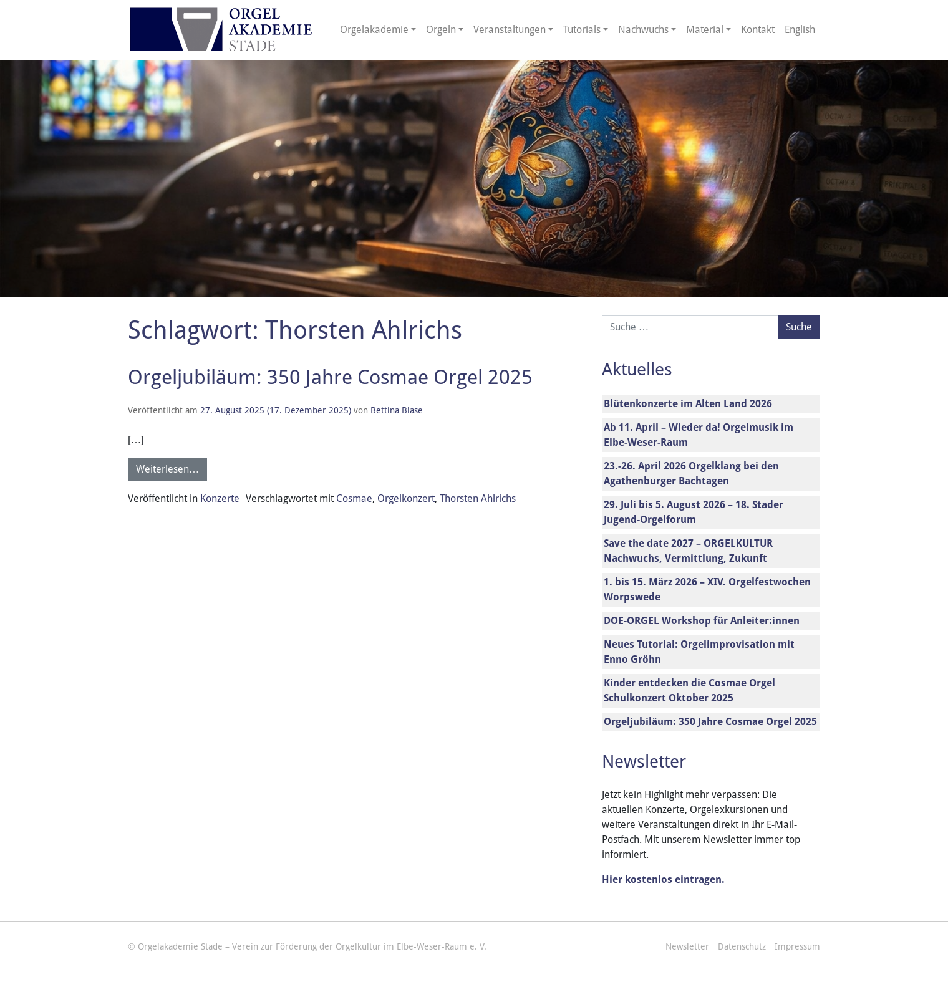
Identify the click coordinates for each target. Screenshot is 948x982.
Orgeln (441, 30)
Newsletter (687, 946)
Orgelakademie (374, 30)
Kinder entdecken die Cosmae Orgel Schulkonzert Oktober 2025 (689, 690)
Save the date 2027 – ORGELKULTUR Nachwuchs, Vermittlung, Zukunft (688, 550)
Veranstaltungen (509, 30)
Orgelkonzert (406, 498)
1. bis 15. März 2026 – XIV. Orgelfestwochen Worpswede (707, 589)
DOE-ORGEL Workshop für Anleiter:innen (702, 621)
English (800, 30)
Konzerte (219, 498)
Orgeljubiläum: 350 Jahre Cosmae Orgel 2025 (330, 377)
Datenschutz (742, 946)
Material (704, 30)
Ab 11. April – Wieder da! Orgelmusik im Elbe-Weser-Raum (698, 434)
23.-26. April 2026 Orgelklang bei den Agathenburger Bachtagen (691, 473)
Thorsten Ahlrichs (478, 498)
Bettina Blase (396, 410)
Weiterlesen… (167, 469)
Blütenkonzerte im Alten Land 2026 (688, 404)
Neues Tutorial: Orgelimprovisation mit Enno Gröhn (699, 651)
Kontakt (758, 30)
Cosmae (354, 498)
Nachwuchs (643, 30)
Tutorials (582, 30)
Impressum (797, 946)
